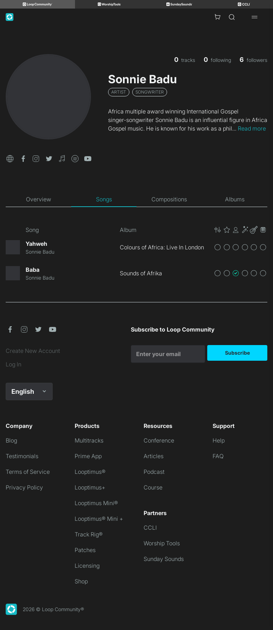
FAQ (218, 456)
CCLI (150, 527)
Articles (154, 456)
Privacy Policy (24, 487)
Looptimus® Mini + (99, 518)
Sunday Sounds (164, 558)
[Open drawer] (254, 17)
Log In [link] (13, 364)
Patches (85, 550)
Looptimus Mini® (96, 503)
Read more (252, 128)
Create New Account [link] (33, 350)
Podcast (154, 471)
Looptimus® (90, 471)
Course (153, 487)
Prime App (88, 456)
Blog (11, 440)
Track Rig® (89, 534)
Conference (159, 440)
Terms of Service (28, 471)
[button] (10, 158)
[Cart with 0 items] (217, 17)
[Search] (232, 17)
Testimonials (22, 456)
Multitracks (89, 440)
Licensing (87, 565)
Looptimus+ (90, 487)
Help (219, 440)
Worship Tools (162, 543)
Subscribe (237, 353)
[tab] (38, 199)
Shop (81, 581)
